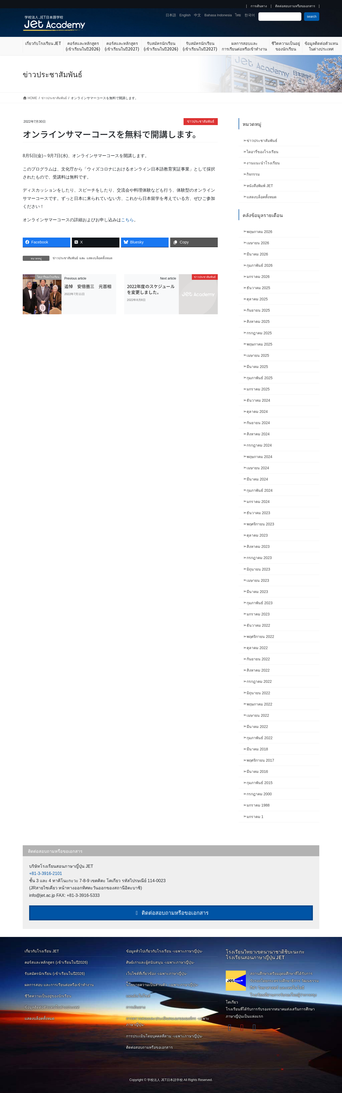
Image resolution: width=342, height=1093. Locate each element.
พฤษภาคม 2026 (259, 232)
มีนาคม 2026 (257, 254)
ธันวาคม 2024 (258, 400)
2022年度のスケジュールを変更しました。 (151, 289)
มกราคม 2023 (258, 614)
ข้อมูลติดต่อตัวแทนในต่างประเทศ (52, 1007)
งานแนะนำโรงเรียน (263, 163)
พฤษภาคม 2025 (259, 344)
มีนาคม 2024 (257, 479)
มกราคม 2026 (258, 276)
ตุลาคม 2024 (257, 411)
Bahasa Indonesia (218, 15)
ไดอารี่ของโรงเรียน (262, 152)
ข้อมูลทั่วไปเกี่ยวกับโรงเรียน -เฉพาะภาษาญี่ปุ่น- (164, 951)
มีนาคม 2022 (257, 726)
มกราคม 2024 (258, 501)
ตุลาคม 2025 (257, 299)
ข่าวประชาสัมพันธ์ (200, 121)
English (185, 15)
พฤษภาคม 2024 (259, 457)
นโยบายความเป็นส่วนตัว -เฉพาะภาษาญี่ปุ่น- (162, 985)
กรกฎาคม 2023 (259, 558)
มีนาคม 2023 (257, 592)
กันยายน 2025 (258, 310)
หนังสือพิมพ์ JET (260, 186)
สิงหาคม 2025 (258, 321)
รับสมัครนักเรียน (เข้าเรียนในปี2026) (55, 973)
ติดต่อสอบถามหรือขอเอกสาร (295, 6)
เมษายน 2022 (258, 715)
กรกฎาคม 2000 (259, 794)
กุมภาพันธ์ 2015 (260, 783)
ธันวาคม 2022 (258, 625)
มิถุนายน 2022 (258, 693)
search (311, 16)
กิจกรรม (253, 174)
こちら (127, 220)
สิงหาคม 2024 (258, 434)
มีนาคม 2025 (257, 367)
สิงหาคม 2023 (258, 546)
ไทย (238, 15)
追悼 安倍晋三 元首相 (87, 286)
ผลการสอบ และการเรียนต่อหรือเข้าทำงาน (59, 985)
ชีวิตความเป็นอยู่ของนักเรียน (48, 996)
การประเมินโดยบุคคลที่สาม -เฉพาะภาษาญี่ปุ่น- (164, 1036)
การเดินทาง (259, 6)
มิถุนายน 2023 (258, 569)
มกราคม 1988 (258, 805)
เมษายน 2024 (258, 468)
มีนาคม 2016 (257, 771)
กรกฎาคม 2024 (259, 445)
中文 (197, 15)
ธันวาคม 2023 (258, 513)
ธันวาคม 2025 (258, 288)
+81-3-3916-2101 (45, 873)
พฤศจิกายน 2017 (260, 760)
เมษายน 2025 (258, 355)
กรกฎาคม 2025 (259, 333)
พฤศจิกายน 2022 (260, 636)
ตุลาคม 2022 (257, 648)
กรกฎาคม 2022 (259, 681)
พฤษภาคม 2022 (259, 704)
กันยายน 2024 (258, 423)
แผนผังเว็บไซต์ (138, 996)
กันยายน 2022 (258, 659)
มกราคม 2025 (258, 389)
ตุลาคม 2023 (257, 535)
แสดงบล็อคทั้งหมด (99, 258)
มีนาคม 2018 (257, 749)
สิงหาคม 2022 (258, 670)
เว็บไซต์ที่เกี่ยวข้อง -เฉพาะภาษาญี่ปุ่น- (156, 973)
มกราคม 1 (255, 817)
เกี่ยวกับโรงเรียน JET (42, 951)
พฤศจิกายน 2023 (260, 524)
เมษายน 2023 (258, 580)
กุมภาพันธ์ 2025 (260, 378)
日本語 (171, 15)
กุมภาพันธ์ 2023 (260, 603)
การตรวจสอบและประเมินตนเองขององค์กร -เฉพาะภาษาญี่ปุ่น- (167, 1021)
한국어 (249, 15)
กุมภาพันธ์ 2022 (260, 738)
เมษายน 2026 (258, 243)
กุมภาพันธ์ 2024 (260, 490)
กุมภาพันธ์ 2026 (260, 265)
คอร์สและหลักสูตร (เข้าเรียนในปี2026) (56, 962)
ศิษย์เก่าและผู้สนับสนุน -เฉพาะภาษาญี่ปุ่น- (160, 962)
